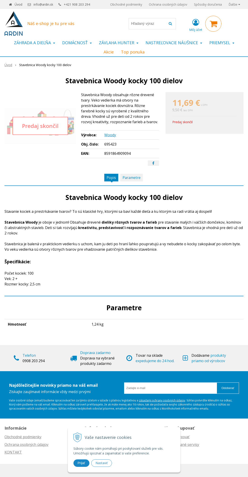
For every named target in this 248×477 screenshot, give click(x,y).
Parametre (132, 177)
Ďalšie (234, 4)
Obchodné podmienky (126, 4)
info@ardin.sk (43, 4)
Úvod (18, 4)
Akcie (109, 52)
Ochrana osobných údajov (168, 4)
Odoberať (227, 388)
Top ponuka (133, 52)
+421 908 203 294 (77, 4)
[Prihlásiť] (195, 24)
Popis (111, 177)
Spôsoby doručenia (208, 4)
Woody (110, 134)
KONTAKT (13, 452)
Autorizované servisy (181, 444)
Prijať (81, 463)
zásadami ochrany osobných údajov (162, 400)
